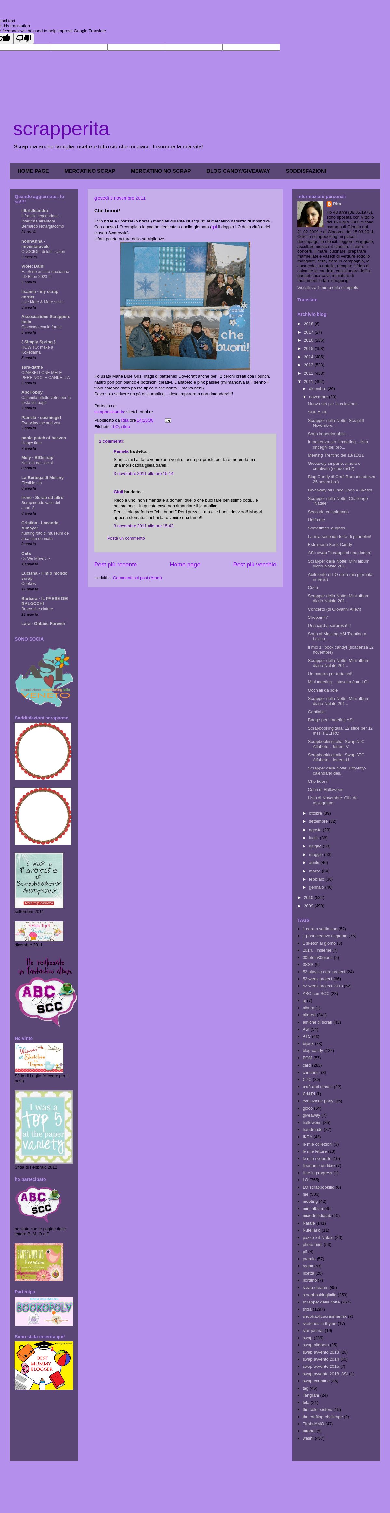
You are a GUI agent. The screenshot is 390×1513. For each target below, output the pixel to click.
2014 (309, 356)
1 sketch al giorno (319, 943)
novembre (319, 396)
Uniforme (316, 519)
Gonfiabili (316, 711)
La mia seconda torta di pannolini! (339, 536)
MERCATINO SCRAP (90, 171)
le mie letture (315, 1151)
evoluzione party (318, 1101)
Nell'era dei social (37, 463)
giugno (316, 846)
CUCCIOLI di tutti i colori (43, 251)
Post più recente (115, 564)
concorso (311, 1072)
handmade (312, 1129)
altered (309, 1014)
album (308, 1007)
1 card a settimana (320, 928)
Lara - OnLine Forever (43, 623)
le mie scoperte (317, 1158)
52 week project (317, 978)
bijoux (308, 1043)
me (305, 1194)
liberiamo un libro (319, 1165)
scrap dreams (315, 1287)
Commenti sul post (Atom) (137, 577)
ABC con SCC (316, 993)
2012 (309, 373)
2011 (309, 381)
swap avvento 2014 (321, 1359)
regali (308, 1266)
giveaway (311, 1115)
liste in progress (317, 1172)
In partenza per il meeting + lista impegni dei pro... (338, 444)
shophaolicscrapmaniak (325, 1316)
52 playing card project (324, 971)
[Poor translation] (23, 38)
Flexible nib (31, 483)
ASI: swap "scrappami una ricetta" (339, 552)
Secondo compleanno (328, 511)
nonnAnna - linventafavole (35, 244)
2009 (309, 905)
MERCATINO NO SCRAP (161, 171)
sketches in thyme (319, 1323)
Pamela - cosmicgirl (41, 417)
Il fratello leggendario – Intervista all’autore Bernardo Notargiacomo (42, 221)
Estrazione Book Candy (330, 544)
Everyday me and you (40, 423)
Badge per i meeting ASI (330, 720)
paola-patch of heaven (43, 437)
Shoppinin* (318, 617)
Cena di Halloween (325, 789)
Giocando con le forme (41, 327)
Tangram (311, 1395)
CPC (307, 1079)
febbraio (317, 879)
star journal (313, 1330)
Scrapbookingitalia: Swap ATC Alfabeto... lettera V (336, 744)
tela (306, 1402)
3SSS (308, 964)
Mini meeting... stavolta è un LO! (338, 682)
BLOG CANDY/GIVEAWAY (238, 171)
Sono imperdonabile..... (329, 433)
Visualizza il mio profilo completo (327, 287)
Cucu (313, 587)
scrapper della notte (321, 1302)
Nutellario (311, 1230)
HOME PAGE (33, 171)
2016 (309, 340)
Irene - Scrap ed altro (42, 497)
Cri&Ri (309, 1093)
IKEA (307, 1136)
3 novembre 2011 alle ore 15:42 (144, 525)
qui (214, 226)
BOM (307, 1057)
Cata (26, 553)
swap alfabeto (316, 1344)
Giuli (118, 492)
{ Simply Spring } (38, 341)
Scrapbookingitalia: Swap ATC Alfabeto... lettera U (336, 757)
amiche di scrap (317, 1022)
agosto (316, 829)
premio (309, 1258)
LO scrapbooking (318, 1187)
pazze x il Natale (318, 1237)
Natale (309, 1223)
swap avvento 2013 (321, 1352)
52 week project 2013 (323, 986)
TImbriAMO (313, 1423)
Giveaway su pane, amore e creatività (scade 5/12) (334, 466)
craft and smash (318, 1086)
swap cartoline (316, 1381)
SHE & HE (318, 412)
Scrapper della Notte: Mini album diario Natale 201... (338, 564)
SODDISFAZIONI (306, 171)
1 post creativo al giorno (325, 936)
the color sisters (317, 1409)
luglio (314, 837)
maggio (316, 854)
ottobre (316, 813)
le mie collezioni (317, 1144)
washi (308, 1438)
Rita (337, 203)
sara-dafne (32, 367)
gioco (308, 1108)
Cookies (28, 583)
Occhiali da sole (323, 690)
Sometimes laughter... (328, 528)
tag (305, 1388)
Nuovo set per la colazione (333, 403)
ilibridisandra (34, 210)
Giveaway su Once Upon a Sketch (340, 490)
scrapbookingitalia (319, 1294)
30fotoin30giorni (318, 957)
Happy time (31, 443)
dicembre (318, 388)
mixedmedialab (317, 1215)
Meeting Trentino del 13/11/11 (336, 455)
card (307, 1065)
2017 (309, 332)
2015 (309, 348)
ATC (307, 1036)
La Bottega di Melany (42, 477)
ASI (306, 1029)
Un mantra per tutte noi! (330, 673)
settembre (319, 821)
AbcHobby (32, 392)
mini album (313, 1208)
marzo (315, 871)
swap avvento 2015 (321, 1366)
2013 (309, 364)
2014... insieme (317, 950)
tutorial (309, 1431)
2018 (309, 323)
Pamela (121, 451)
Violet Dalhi (33, 266)
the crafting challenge (323, 1416)
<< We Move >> (35, 558)
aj (304, 1000)
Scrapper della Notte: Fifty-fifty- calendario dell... (337, 771)
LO (116, 426)
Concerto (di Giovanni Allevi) (334, 609)
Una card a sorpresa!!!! (329, 625)
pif (305, 1251)
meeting (310, 1201)
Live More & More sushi (42, 302)
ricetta (308, 1273)
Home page (185, 564)
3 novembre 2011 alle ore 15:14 (144, 473)
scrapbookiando (109, 411)
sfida (125, 426)
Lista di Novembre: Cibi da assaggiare (332, 800)
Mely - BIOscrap (37, 457)
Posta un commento (126, 538)
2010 (309, 897)
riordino (310, 1280)
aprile (314, 862)
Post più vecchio (254, 564)
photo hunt (312, 1244)
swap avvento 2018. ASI (325, 1373)
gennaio (317, 887)
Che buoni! (318, 781)
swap (307, 1337)
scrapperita (61, 128)
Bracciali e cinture (37, 609)
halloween (312, 1122)
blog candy (313, 1050)
